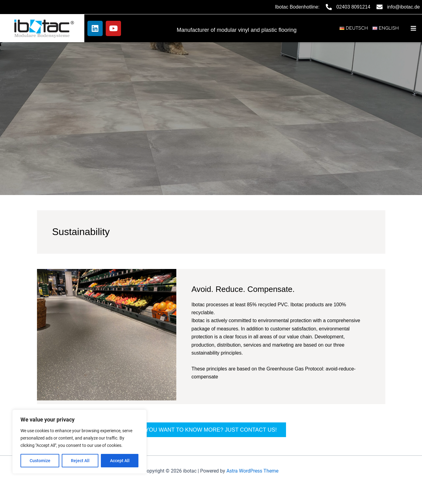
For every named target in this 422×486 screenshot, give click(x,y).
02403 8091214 (353, 6)
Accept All (120, 460)
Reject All (80, 460)
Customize (40, 460)
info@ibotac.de (403, 6)
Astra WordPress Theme (252, 471)
